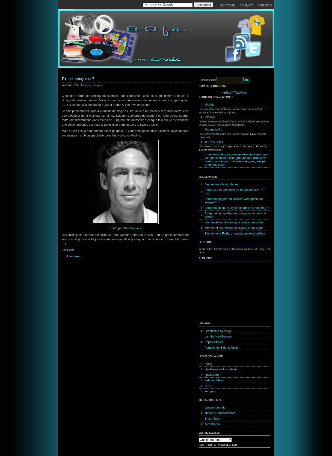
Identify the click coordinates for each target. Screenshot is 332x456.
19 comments (73, 256)
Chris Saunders (132, 228)
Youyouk (210, 391)
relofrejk (210, 117)
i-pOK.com (212, 374)
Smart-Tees (212, 418)
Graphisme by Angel (218, 331)
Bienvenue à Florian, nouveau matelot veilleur (235, 233)
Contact (246, 5)
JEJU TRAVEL (214, 142)
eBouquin (72, 135)
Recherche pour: (207, 80)
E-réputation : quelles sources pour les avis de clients (235, 215)
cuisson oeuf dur (215, 407)
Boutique (227, 5)
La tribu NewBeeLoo (218, 336)
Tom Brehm (212, 424)
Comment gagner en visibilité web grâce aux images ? (234, 200)
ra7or (208, 386)
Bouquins (98, 85)
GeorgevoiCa (213, 129)
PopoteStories (214, 342)
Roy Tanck (237, 249)
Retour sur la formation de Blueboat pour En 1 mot (235, 191)
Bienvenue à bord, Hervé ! (222, 184)
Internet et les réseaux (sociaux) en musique (234, 222)
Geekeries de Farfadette (221, 369)
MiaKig (209, 104)
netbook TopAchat (234, 92)
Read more (68, 250)
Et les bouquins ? (78, 79)
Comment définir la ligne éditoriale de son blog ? (237, 208)
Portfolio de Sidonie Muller (222, 347)
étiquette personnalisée (220, 413)
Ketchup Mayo (214, 380)
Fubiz (208, 363)
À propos (265, 5)
